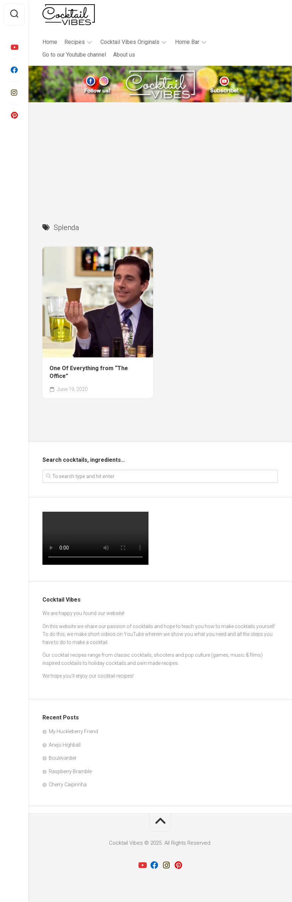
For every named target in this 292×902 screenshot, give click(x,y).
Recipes (74, 42)
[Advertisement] (160, 155)
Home (49, 42)
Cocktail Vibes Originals (129, 42)
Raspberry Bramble (70, 771)
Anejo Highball (65, 745)
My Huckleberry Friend (73, 731)
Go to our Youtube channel (74, 54)
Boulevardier (63, 758)
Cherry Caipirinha (68, 784)
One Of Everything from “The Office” (88, 372)
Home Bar (187, 42)
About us (124, 54)
